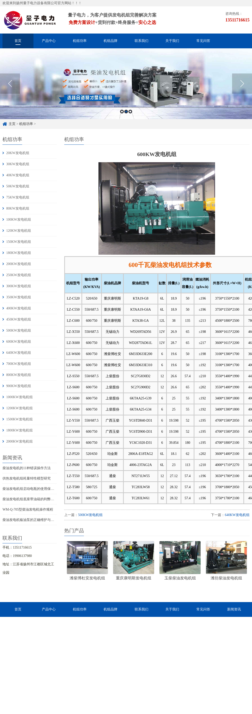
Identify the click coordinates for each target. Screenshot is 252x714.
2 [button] (126, 111)
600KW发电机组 (18, 341)
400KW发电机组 (18, 308)
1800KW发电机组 (19, 430)
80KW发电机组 (17, 208)
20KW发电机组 (17, 153)
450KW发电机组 (18, 319)
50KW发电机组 (17, 186)
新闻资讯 (234, 609)
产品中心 (49, 41)
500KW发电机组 (18, 330)
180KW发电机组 (18, 253)
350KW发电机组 (18, 297)
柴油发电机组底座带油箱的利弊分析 (30, 499)
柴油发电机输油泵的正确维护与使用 (30, 520)
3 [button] (130, 111)
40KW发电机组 (17, 175)
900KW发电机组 (18, 386)
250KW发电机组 (18, 275)
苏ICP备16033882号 (149, 710)
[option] (126, 83)
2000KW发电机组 (19, 441)
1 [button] (122, 111)
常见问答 (203, 41)
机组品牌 (110, 41)
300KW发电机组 (18, 286)
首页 (18, 41)
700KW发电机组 (18, 364)
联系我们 (141, 41)
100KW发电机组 (18, 219)
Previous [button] (10, 83)
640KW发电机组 (18, 353)
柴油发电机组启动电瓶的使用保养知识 (31, 489)
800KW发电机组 (18, 375)
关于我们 (172, 41)
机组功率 (80, 41)
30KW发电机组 (17, 164)
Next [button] (242, 83)
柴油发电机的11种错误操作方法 (26, 468)
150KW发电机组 (18, 242)
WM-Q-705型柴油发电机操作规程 (27, 509)
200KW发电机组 (18, 264)
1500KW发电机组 (19, 419)
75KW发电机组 (17, 197)
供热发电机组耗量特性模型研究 (26, 478)
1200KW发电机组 (19, 408)
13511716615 (237, 20)
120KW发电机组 (18, 230)
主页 (12, 124)
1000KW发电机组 (19, 397)
